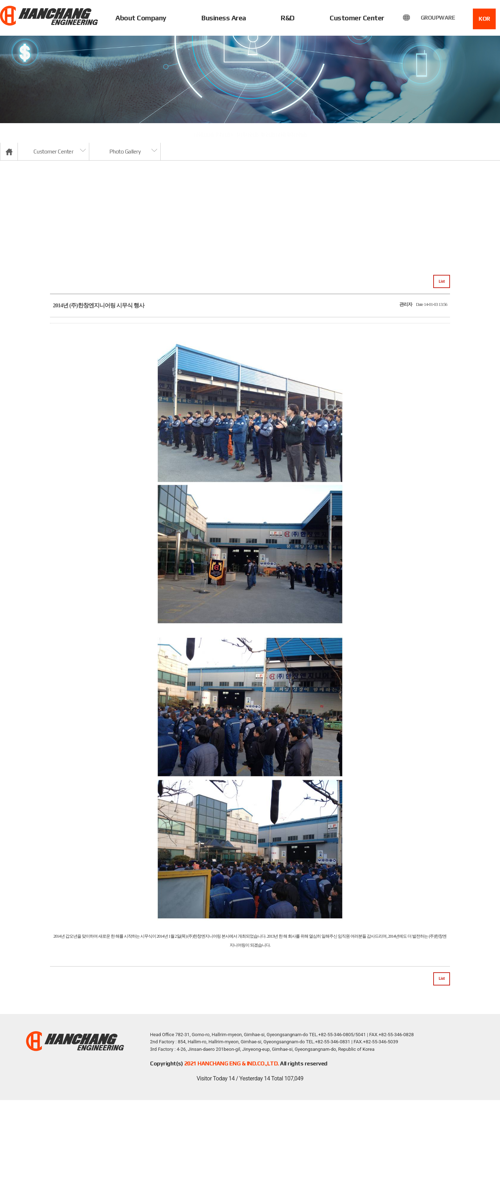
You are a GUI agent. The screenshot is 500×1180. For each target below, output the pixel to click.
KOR (484, 18)
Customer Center (357, 18)
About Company (140, 18)
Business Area (223, 18)
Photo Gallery (125, 151)
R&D (288, 18)
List (442, 281)
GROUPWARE (438, 17)
